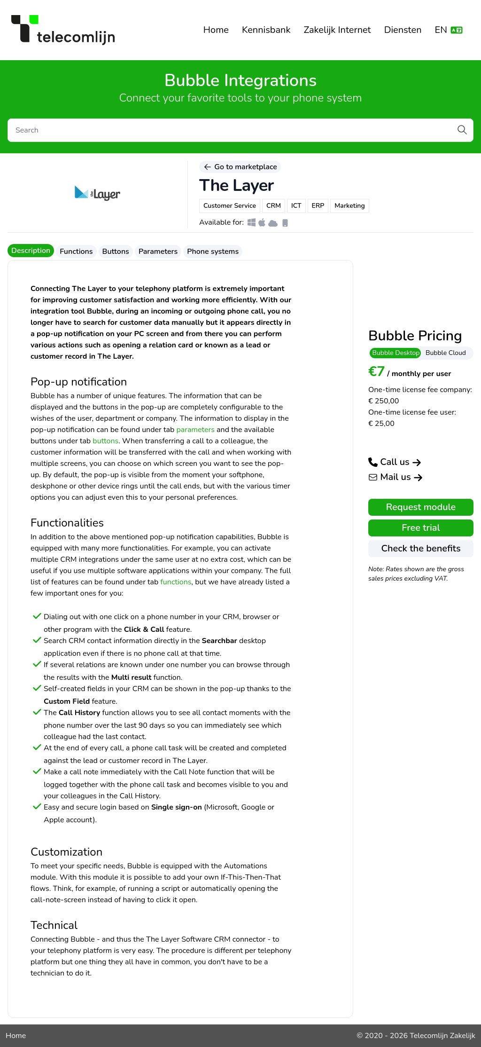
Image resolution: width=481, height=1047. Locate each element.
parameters (195, 430)
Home (216, 30)
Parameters (158, 251)
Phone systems (213, 251)
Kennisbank (266, 30)
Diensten (403, 30)
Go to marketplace (240, 167)
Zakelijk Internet (337, 30)
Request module (421, 507)
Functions (76, 251)
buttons (105, 441)
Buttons (115, 251)
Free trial (421, 527)
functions (176, 582)
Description (30, 250)
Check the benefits (420, 548)
